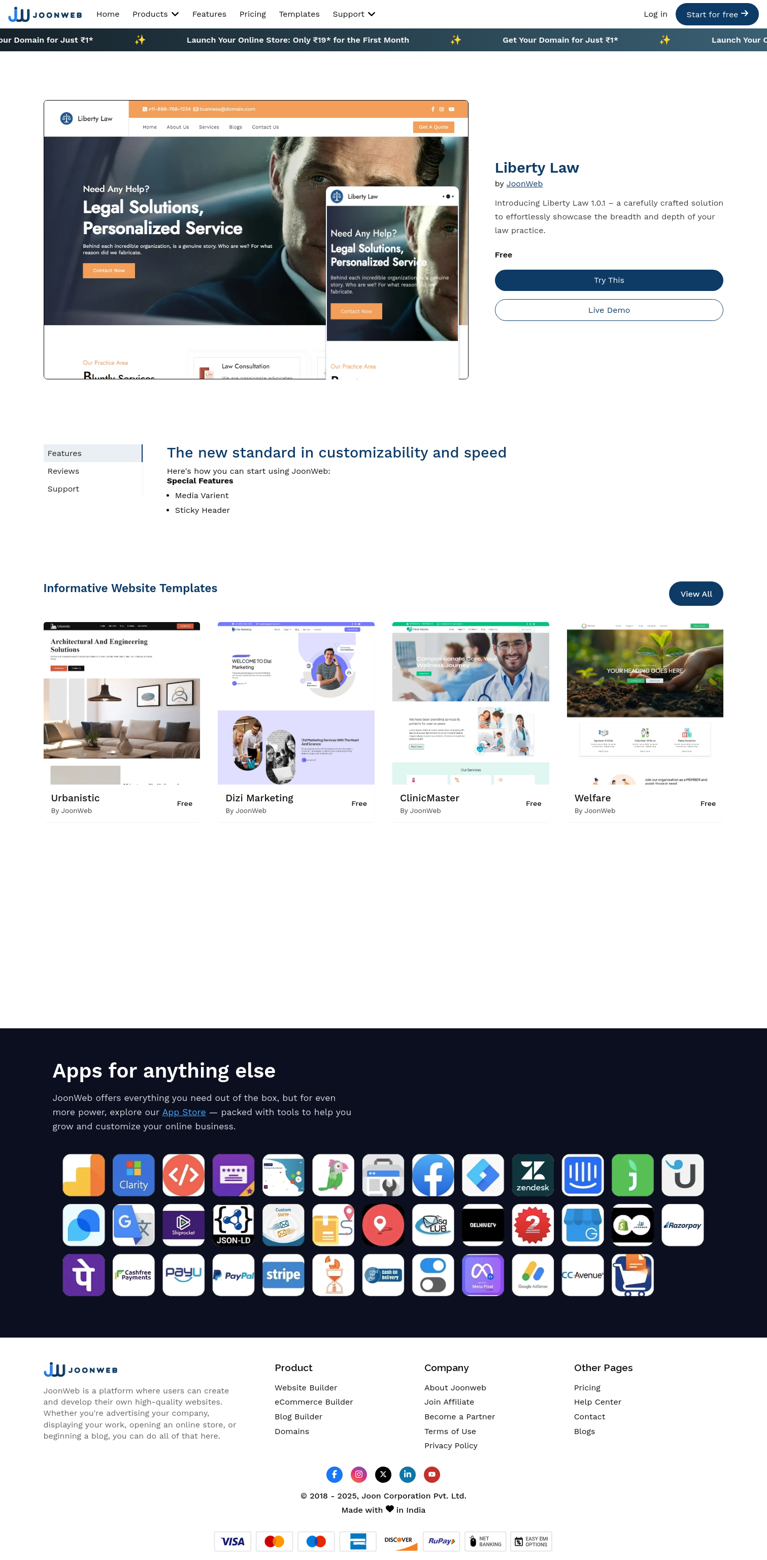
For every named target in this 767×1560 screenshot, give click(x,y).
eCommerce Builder (314, 1402)
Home (108, 14)
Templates (299, 14)
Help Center (598, 1402)
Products (155, 14)
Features (209, 14)
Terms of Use (450, 1431)
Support (354, 14)
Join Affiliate (449, 1402)
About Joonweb (455, 1387)
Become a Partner (459, 1416)
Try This (609, 280)
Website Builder (306, 1387)
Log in (656, 14)
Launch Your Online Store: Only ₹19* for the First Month (305, 40)
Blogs (584, 1431)
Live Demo (609, 310)
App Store (184, 1112)
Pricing (253, 14)
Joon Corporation (395, 1496)
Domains (292, 1431)
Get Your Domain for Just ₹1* (568, 40)
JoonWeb (525, 183)
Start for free (717, 14)
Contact (590, 1416)
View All (697, 594)
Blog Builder (298, 1416)
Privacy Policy (451, 1445)
